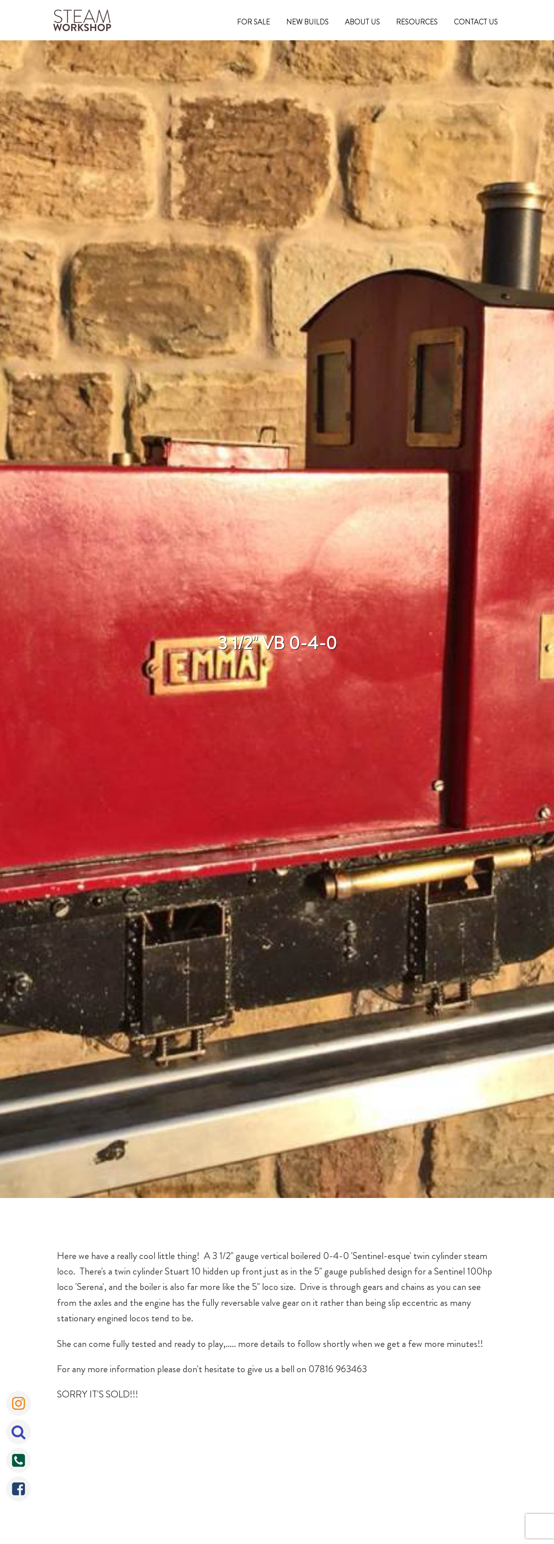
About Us (362, 22)
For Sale (253, 22)
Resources (417, 22)
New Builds (307, 22)
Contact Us (476, 22)
